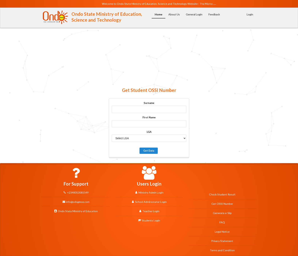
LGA (149, 131)
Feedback (214, 14)
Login (250, 14)
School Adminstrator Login (149, 201)
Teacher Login (149, 211)
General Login (194, 14)
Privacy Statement (222, 241)
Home (158, 14)
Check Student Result (222, 194)
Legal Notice (222, 231)
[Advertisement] (149, 57)
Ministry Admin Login (149, 192)
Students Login (149, 220)
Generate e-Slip (222, 213)
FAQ (222, 222)
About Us (174, 14)
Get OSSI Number (222, 203)
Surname (149, 102)
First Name (149, 117)
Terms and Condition (222, 250)
